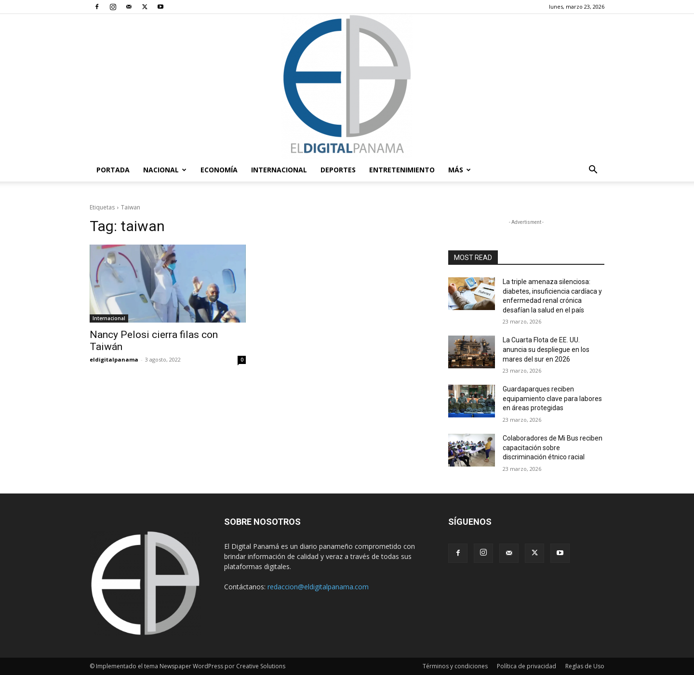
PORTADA (113, 169)
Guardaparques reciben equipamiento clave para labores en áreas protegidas (552, 398)
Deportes (338, 169)
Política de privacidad (526, 666)
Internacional (279, 169)
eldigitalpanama (114, 359)
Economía (219, 169)
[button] (592, 170)
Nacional (165, 169)
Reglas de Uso (584, 666)
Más (459, 169)
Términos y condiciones (455, 666)
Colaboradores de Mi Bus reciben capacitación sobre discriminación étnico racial (552, 447)
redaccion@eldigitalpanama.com (318, 586)
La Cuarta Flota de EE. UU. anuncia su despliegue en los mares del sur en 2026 (546, 349)
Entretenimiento (402, 169)
